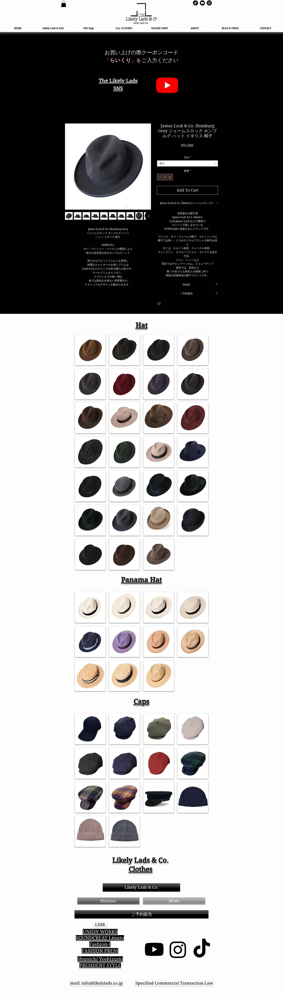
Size (187, 157)
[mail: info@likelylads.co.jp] (96, 983)
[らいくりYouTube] (167, 85)
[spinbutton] (165, 177)
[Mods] (174, 901)
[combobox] (187, 163)
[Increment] (170, 177)
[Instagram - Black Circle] (209, 3)
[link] (63, 4)
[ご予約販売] (141, 914)
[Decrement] (159, 177)
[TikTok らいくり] (195, 3)
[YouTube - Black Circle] (202, 3)
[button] (100, 925)
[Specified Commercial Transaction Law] (174, 983)
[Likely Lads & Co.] (141, 887)
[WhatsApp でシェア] (159, 303)
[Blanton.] (108, 901)
